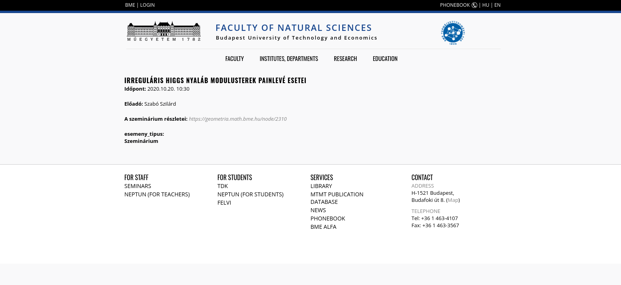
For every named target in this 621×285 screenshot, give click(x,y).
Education (385, 58)
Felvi (224, 202)
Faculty (234, 58)
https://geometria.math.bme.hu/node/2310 (238, 118)
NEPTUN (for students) (250, 194)
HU (486, 5)
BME (130, 5)
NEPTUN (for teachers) (157, 194)
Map (453, 199)
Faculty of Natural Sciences (293, 27)
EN (497, 5)
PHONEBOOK (455, 5)
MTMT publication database (337, 197)
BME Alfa (323, 226)
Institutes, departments (289, 58)
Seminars (137, 186)
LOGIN (147, 5)
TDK (222, 186)
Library (321, 186)
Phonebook (327, 218)
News (318, 210)
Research (345, 58)
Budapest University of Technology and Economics (297, 37)
